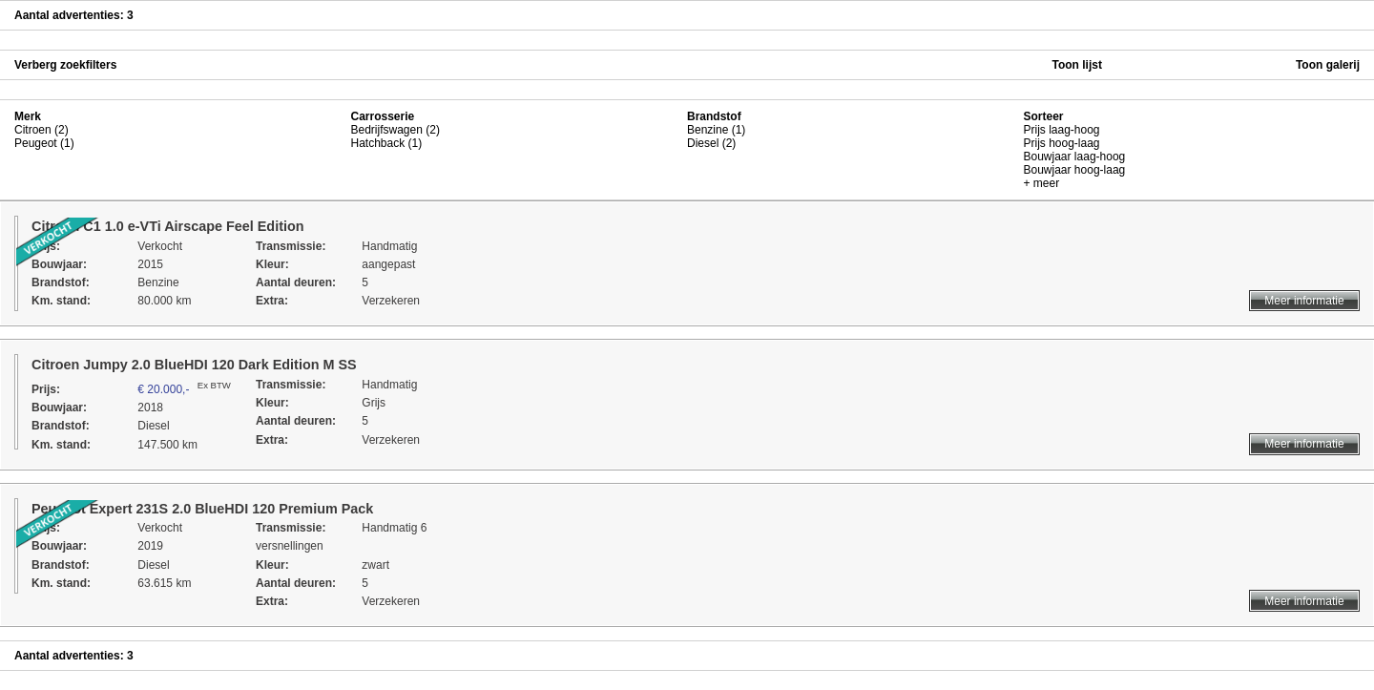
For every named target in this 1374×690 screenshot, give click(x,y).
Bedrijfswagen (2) (395, 129)
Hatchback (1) (387, 143)
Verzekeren (391, 300)
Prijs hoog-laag (1062, 143)
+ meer (1042, 183)
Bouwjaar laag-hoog (1075, 156)
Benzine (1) (716, 129)
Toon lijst (1077, 65)
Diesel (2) (711, 143)
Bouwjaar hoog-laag (1075, 170)
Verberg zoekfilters (65, 65)
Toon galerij (1328, 65)
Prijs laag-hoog (1062, 129)
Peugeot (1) (44, 143)
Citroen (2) (41, 129)
